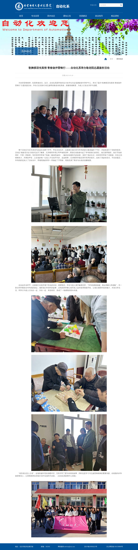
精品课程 (115, 16)
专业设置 (35, 16)
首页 (21, 16)
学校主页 (93, 5)
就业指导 (99, 16)
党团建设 (83, 16)
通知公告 (67, 16)
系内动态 (51, 16)
